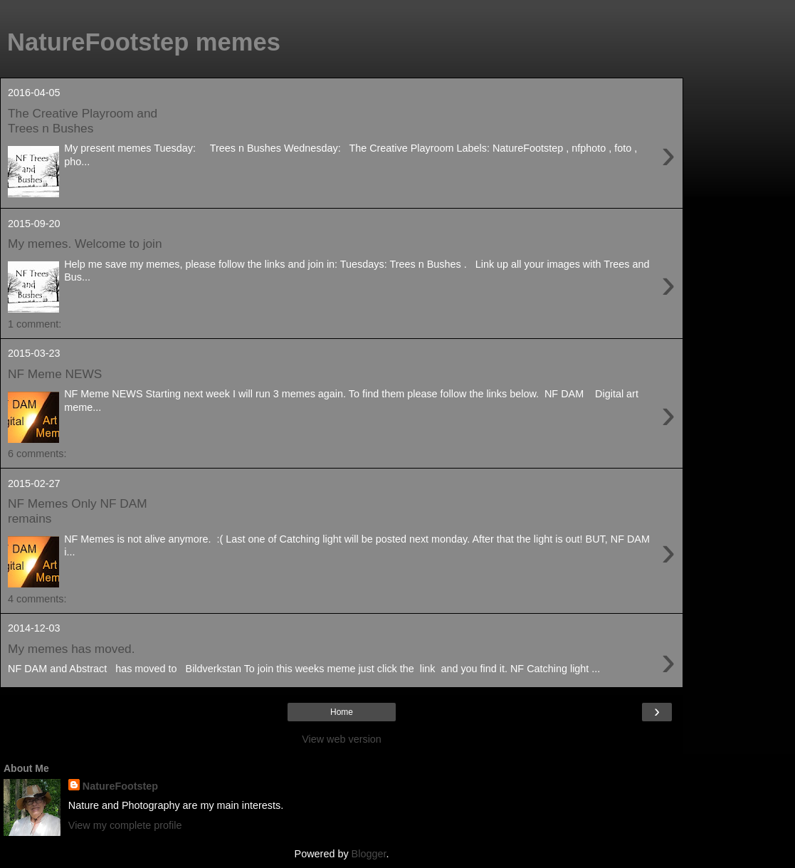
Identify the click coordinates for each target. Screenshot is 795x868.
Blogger (369, 853)
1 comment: (34, 324)
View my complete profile (125, 825)
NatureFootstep (120, 786)
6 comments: (37, 453)
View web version (341, 739)
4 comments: (37, 599)
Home (341, 712)
